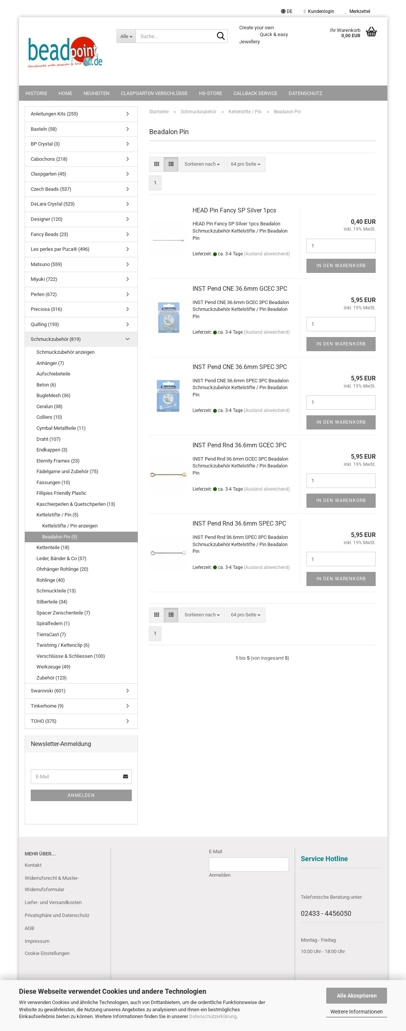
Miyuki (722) (44, 279)
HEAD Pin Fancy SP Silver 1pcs (234, 210)
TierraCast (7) (51, 634)
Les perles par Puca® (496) (60, 249)
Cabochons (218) (49, 159)
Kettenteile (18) (53, 547)
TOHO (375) (44, 721)
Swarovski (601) (48, 691)
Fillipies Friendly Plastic (61, 493)
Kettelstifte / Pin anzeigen (70, 526)
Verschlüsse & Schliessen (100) (70, 656)
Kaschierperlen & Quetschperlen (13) (75, 504)
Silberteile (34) (52, 602)
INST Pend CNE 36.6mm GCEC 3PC (240, 288)
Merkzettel (358, 11)
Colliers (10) (49, 417)
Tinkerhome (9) (47, 706)
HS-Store (210, 93)
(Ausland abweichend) (267, 254)
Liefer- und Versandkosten (53, 902)
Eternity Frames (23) (58, 461)
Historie (36, 93)
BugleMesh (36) (53, 395)
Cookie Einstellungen (47, 953)
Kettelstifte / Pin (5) (57, 515)
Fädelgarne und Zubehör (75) (67, 471)
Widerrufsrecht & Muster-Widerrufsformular (52, 883)
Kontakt (33, 865)
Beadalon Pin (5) (59, 537)
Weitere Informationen (356, 1012)
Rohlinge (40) (50, 580)
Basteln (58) (44, 129)
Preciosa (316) (46, 309)
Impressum (37, 941)
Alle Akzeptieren (357, 996)
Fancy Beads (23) (49, 234)
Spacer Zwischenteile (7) (63, 613)
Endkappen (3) (52, 450)
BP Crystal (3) (45, 144)
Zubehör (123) (51, 678)
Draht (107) (48, 439)
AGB (29, 928)
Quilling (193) (45, 324)
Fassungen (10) (53, 482)
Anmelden (81, 795)
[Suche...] (126, 36)
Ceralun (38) (49, 406)
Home (65, 93)
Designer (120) (47, 219)
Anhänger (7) (50, 363)
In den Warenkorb (341, 265)
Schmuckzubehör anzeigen (65, 352)
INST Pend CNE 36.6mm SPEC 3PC (240, 367)
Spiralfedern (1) (53, 623)
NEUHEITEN (96, 93)
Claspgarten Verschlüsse (154, 93)
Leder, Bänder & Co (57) (61, 558)
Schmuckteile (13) (56, 591)
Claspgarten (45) (48, 174)
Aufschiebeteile (53, 374)
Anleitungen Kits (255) (54, 114)
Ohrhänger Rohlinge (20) (62, 569)
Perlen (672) (44, 294)
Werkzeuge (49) (53, 667)
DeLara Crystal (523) (53, 204)
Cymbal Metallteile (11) (61, 428)
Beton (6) (46, 385)
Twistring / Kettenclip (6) (63, 645)
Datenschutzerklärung (213, 1016)
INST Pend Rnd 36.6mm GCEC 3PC (239, 445)
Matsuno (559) (46, 264)
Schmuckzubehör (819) (56, 339)
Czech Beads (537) (51, 189)
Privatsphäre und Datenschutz (57, 915)
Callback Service (255, 93)
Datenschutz (305, 93)
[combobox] (202, 164)
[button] (286, 11)
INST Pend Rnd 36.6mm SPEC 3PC (239, 523)
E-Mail (215, 851)
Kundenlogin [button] (319, 11)
